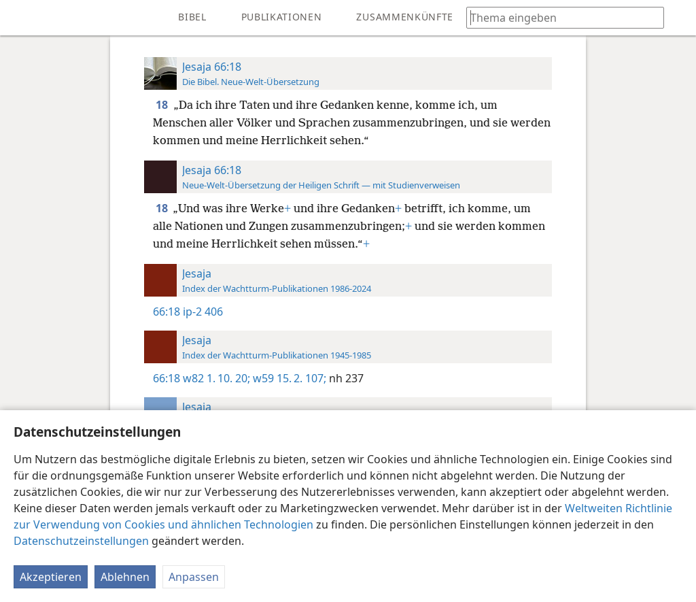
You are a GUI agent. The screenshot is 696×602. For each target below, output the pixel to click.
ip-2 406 (203, 311)
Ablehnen (125, 576)
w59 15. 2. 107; (288, 378)
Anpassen (194, 576)
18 (163, 104)
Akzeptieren (51, 576)
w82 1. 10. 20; (216, 378)
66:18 (166, 311)
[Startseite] (20, 18)
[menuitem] (20, 18)
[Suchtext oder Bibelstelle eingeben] (558, 17)
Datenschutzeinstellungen (81, 540)
